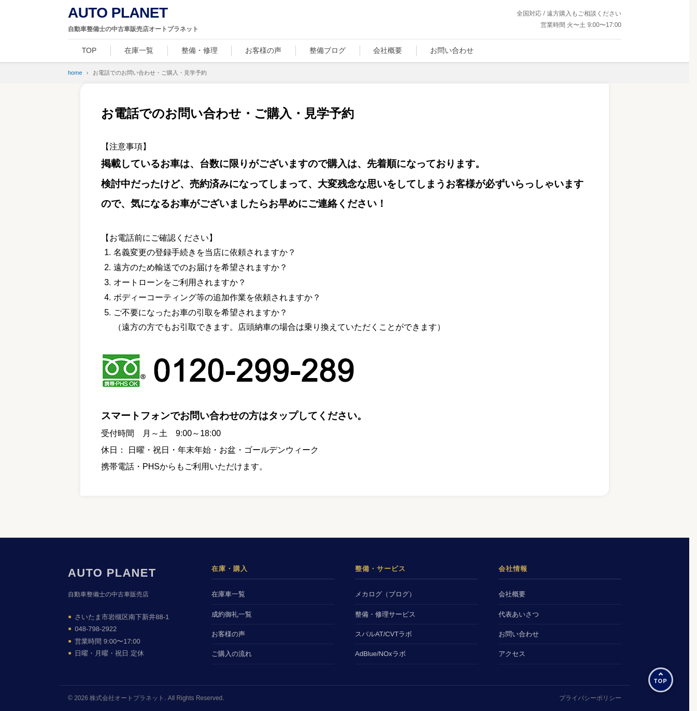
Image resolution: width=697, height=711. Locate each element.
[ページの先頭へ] (660, 679)
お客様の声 (263, 50)
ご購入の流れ (231, 654)
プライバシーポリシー (590, 698)
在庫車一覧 (228, 594)
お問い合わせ (452, 50)
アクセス (512, 654)
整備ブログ (327, 50)
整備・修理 (199, 50)
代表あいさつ (519, 614)
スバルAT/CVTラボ (383, 634)
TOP (89, 50)
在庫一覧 (138, 50)
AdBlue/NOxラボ (380, 654)
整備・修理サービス (385, 614)
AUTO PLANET (112, 572)
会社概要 (387, 50)
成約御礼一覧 (231, 614)
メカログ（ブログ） (385, 594)
